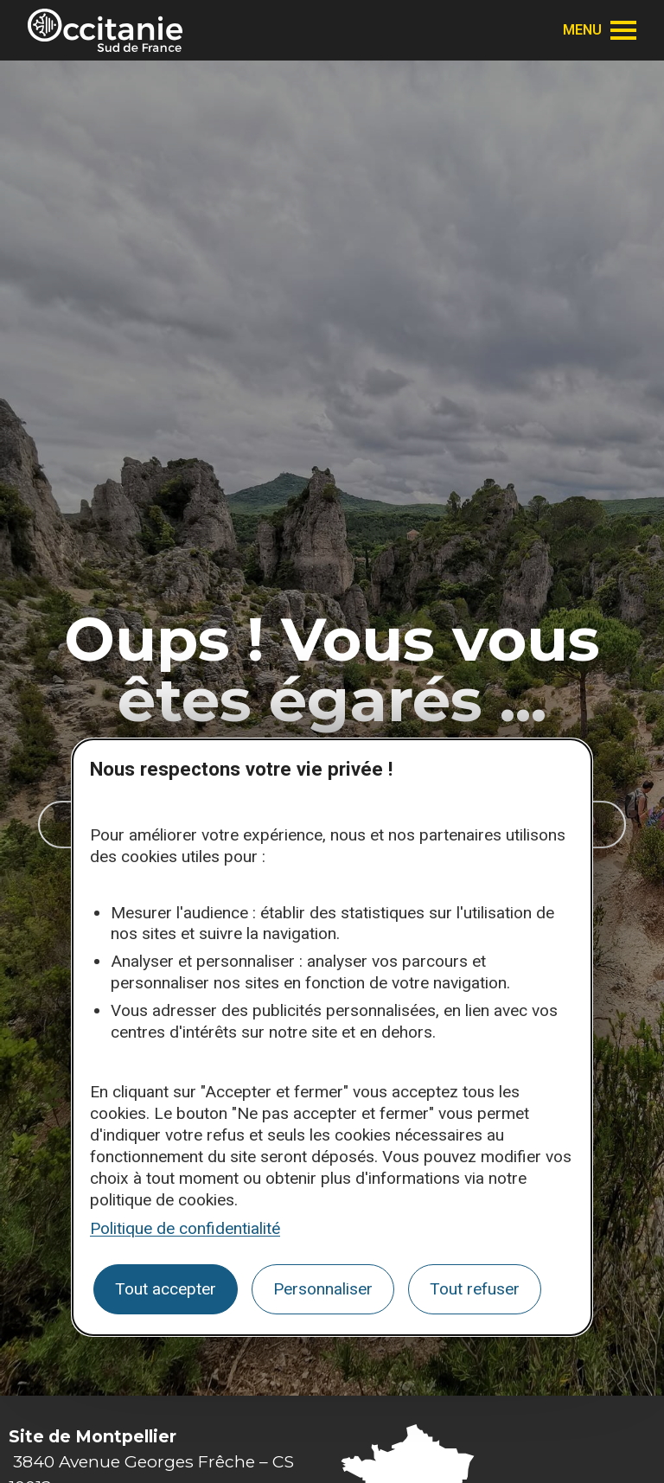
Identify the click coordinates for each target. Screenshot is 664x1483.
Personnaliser (323, 1289)
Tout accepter (165, 1289)
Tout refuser (475, 1289)
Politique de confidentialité (185, 1228)
